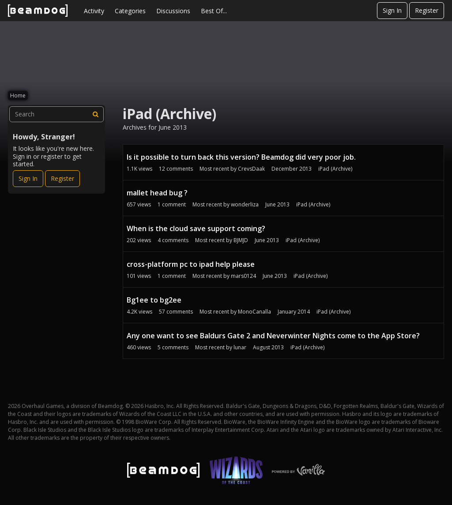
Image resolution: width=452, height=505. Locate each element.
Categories (130, 11)
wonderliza (245, 204)
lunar (240, 347)
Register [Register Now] (62, 178)
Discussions (173, 11)
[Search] (96, 114)
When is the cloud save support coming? (196, 228)
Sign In (392, 10)
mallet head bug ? (157, 193)
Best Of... (214, 11)
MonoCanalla (254, 311)
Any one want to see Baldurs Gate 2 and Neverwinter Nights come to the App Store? (273, 335)
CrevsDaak (251, 168)
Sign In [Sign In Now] (28, 178)
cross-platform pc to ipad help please (191, 264)
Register (426, 10)
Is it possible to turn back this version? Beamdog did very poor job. (241, 157)
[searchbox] (56, 114)
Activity (94, 11)
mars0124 (243, 276)
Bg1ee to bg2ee (154, 300)
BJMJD (241, 240)
